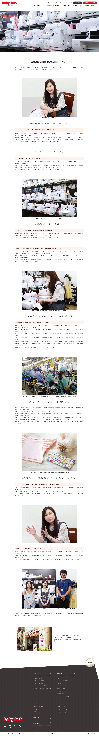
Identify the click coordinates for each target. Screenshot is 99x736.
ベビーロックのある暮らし (40, 685)
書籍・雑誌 (37, 712)
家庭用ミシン (61, 691)
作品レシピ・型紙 (38, 706)
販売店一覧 (56, 5)
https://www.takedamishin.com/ (61, 643)
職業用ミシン (61, 688)
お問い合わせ (68, 2)
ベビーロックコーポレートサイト (13, 733)
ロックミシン (61, 678)
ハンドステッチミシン (63, 685)
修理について (61, 706)
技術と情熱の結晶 (38, 683)
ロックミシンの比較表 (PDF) (65, 696)
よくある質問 (85, 5)
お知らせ (61, 2)
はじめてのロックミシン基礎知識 (42, 688)
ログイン (78, 2)
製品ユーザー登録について (64, 709)
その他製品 (61, 693)
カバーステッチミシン (63, 680)
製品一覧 (49, 5)
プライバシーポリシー (37, 733)
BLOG (35, 709)
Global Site (59, 733)
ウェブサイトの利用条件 (49, 733)
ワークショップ (75, 5)
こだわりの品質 (38, 678)
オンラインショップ (52, 2)
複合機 (60, 683)
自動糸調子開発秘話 (20, 341)
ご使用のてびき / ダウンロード (65, 712)
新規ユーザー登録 (90, 2)
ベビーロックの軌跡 (39, 680)
